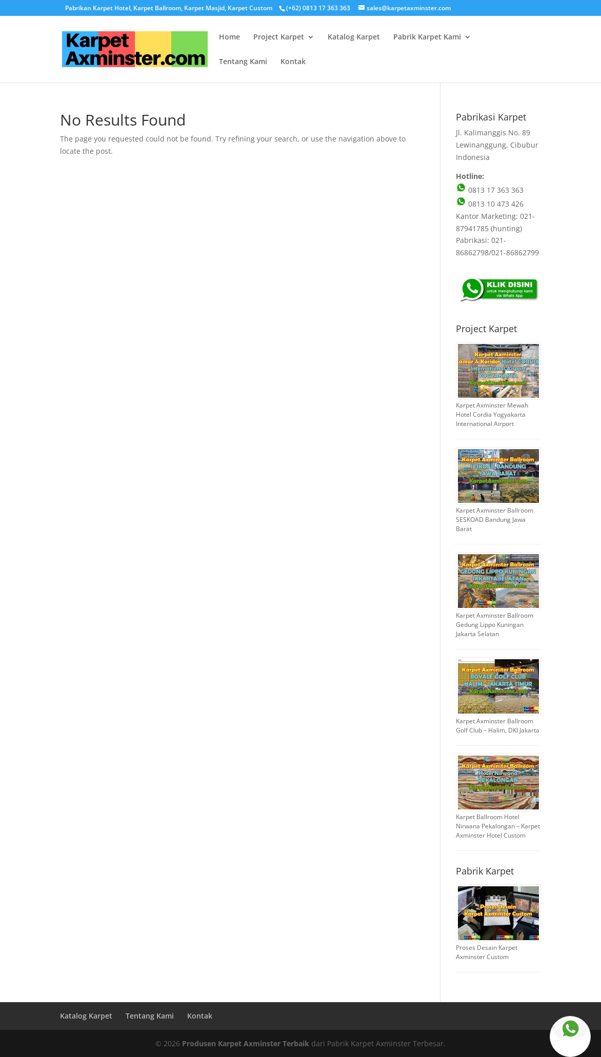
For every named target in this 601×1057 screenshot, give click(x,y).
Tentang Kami (243, 62)
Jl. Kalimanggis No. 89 (493, 132)
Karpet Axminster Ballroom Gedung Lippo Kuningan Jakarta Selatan (494, 624)
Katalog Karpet (354, 37)
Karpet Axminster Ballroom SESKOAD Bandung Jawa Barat (494, 519)
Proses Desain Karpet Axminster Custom (486, 952)
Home (229, 37)
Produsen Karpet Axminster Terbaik (245, 1043)
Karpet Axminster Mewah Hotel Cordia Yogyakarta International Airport (492, 414)
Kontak (293, 62)
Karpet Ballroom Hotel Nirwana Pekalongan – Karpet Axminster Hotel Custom (498, 826)
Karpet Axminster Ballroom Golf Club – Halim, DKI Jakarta (497, 726)
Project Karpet (278, 37)
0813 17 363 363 (490, 190)
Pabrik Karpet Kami (427, 37)
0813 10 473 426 (490, 204)
